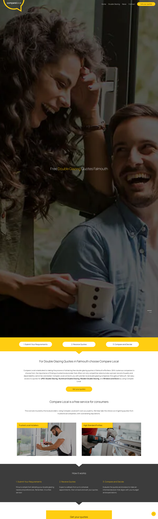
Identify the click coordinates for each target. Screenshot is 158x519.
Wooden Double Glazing (89, 378)
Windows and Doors (111, 378)
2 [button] (150, 312)
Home (104, 4)
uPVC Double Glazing (49, 378)
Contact (132, 4)
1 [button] (150, 310)
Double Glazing (114, 4)
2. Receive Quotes (79, 344)
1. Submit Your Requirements (36, 344)
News (124, 4)
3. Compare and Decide (122, 344)
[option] (79, 259)
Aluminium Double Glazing (68, 378)
